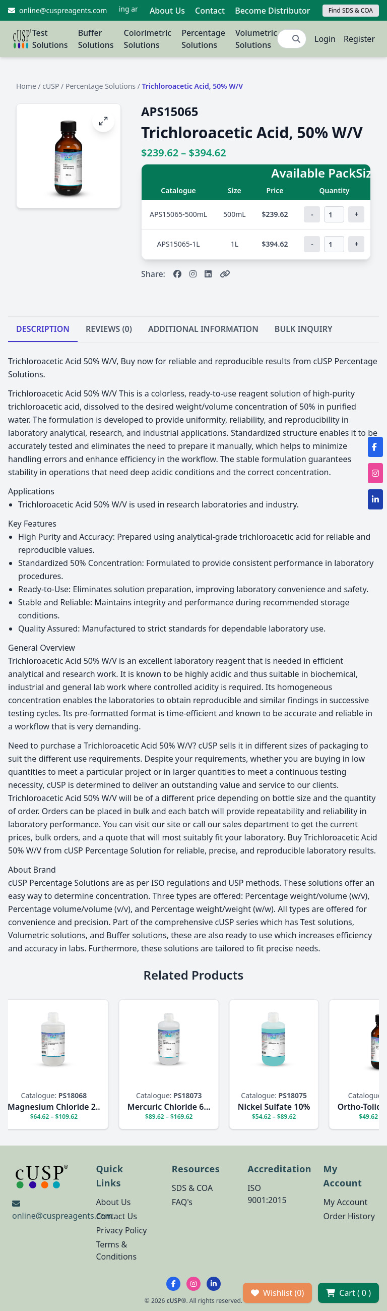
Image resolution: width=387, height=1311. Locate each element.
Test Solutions (50, 38)
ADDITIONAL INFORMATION (203, 328)
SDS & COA (192, 1187)
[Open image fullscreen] (103, 121)
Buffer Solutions (96, 38)
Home (26, 86)
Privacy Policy (121, 1230)
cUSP (50, 86)
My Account (346, 1202)
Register (359, 38)
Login (325, 38)
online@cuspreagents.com (62, 1215)
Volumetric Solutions (256, 38)
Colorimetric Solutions (148, 38)
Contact (210, 10)
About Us (167, 10)
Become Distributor (272, 10)
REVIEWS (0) (109, 328)
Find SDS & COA (351, 10)
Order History (349, 1216)
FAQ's (182, 1202)
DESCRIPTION (43, 328)
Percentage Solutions (203, 38)
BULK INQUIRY (304, 328)
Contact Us (116, 1216)
